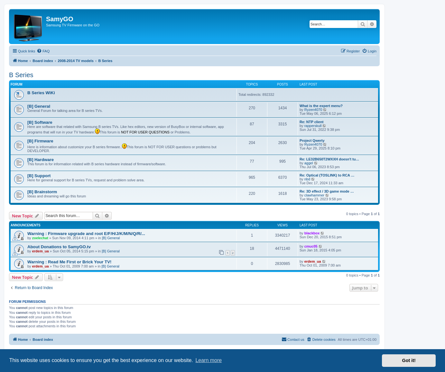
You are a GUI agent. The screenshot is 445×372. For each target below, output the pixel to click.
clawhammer (314, 195)
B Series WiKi (41, 92)
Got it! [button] (409, 360)
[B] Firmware (40, 141)
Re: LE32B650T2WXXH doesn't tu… (329, 159)
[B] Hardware (40, 159)
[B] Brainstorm (42, 191)
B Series (21, 74)
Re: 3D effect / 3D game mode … (327, 191)
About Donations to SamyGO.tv (59, 246)
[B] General (38, 106)
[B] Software (39, 122)
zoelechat (40, 238)
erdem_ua (40, 251)
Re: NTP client (311, 122)
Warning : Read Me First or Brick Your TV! (69, 261)
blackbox (312, 233)
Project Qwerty (312, 140)
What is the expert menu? (321, 106)
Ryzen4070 (313, 110)
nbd (307, 179)
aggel (308, 163)
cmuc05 (311, 246)
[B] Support (39, 175)
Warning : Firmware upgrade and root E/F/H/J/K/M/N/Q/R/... (86, 233)
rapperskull (313, 126)
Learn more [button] (208, 360)
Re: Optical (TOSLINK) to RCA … (327, 175)
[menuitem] (43, 51)
